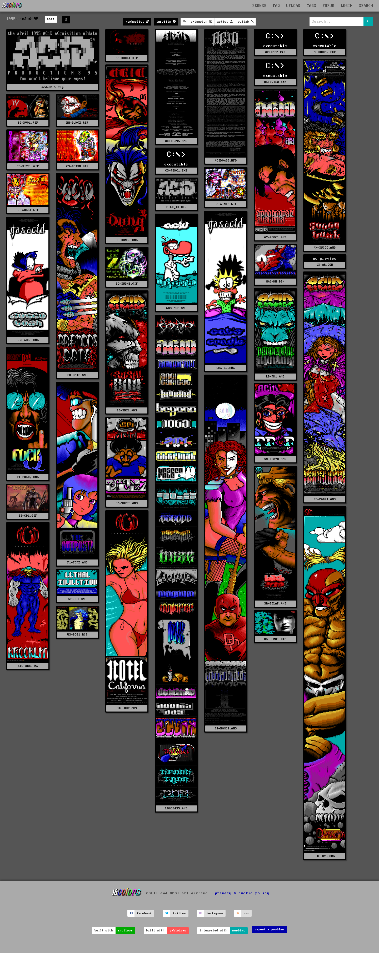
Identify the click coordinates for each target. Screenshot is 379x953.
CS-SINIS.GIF (226, 204)
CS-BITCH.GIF (28, 166)
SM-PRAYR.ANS (275, 459)
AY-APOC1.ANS (275, 237)
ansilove (125, 930)
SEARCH (366, 6)
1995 (11, 19)
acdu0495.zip (53, 87)
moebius (238, 930)
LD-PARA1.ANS (325, 499)
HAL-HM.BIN (275, 281)
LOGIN (347, 6)
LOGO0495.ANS (176, 808)
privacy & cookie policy (242, 893)
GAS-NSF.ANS (176, 308)
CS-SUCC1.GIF (28, 210)
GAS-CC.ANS (226, 368)
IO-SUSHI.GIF (127, 283)
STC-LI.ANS (77, 599)
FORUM (329, 6)
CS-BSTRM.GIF (77, 166)
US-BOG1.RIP (77, 634)
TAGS (311, 6)
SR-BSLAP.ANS (275, 603)
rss (246, 913)
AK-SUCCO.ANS (325, 247)
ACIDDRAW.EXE (325, 52)
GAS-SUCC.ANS (28, 340)
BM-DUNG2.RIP (77, 122)
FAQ (276, 6)
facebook (144, 913)
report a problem (269, 929)
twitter (179, 913)
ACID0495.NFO (226, 160)
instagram (214, 913)
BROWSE (259, 6)
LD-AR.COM (325, 264)
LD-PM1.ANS (275, 376)
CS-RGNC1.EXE (176, 170)
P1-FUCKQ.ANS (28, 477)
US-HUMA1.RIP (275, 639)
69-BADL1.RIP (127, 58)
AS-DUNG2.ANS (127, 240)
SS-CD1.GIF (28, 515)
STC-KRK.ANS (28, 666)
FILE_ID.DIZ (176, 207)
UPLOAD (293, 6)
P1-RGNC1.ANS (226, 728)
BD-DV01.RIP (28, 122)
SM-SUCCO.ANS (127, 503)
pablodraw (178, 930)
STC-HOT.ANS (127, 708)
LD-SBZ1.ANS (127, 410)
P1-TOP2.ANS (77, 562)
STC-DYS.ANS (325, 856)
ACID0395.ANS (176, 141)
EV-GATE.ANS (77, 375)
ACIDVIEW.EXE (275, 82)
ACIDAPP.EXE (275, 52)
